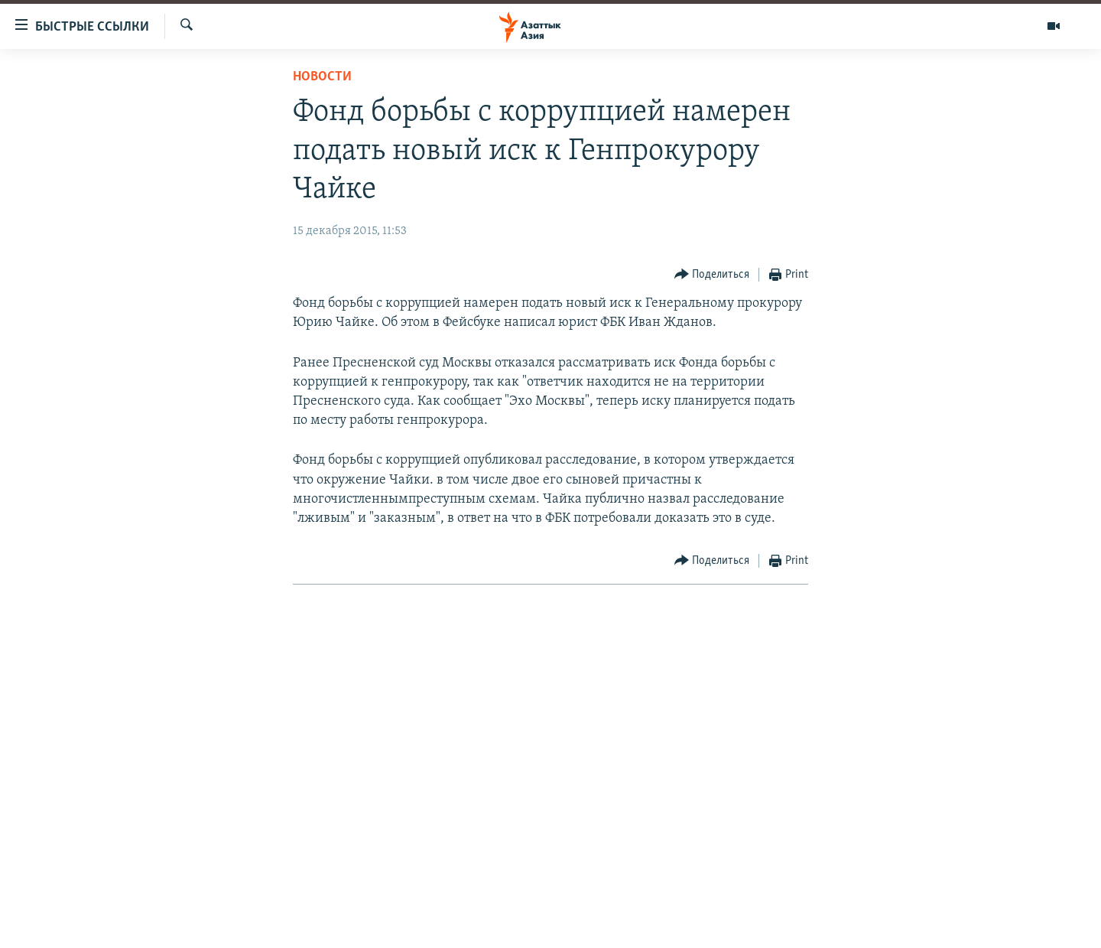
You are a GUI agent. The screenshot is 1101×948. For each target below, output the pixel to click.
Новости (322, 77)
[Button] (712, 275)
